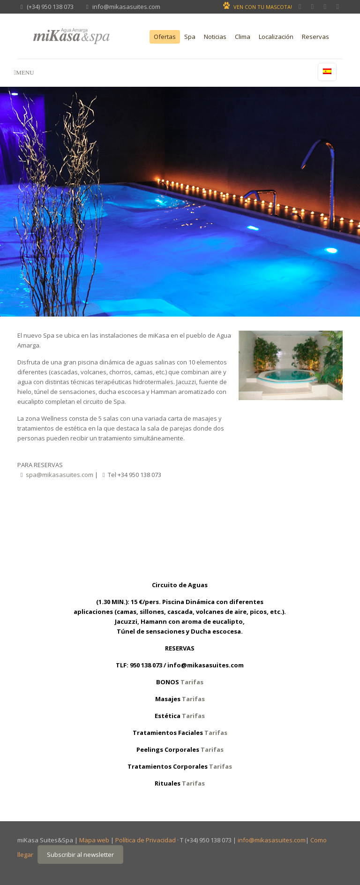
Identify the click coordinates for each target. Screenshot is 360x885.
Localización (276, 37)
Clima (242, 37)
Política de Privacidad (145, 840)
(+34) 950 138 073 (50, 6)
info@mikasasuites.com (126, 6)
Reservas (315, 37)
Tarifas (191, 682)
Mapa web (94, 840)
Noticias (215, 37)
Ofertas (165, 37)
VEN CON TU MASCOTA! (262, 6)
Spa (189, 37)
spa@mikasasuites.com (59, 474)
